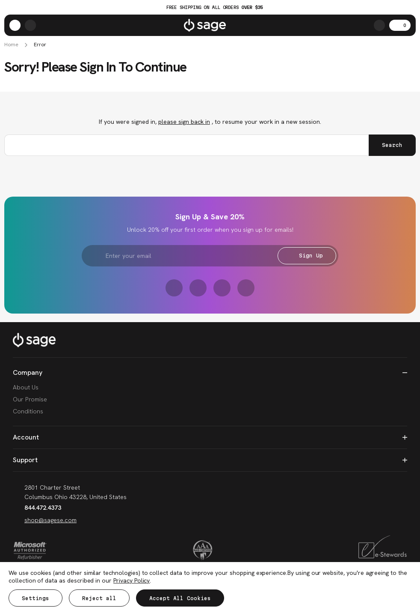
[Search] (379, 25)
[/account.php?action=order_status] (30, 25)
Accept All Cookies (180, 598)
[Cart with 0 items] (400, 25)
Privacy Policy (131, 580)
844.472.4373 (37, 507)
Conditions (28, 411)
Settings (35, 598)
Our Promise (30, 399)
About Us (25, 387)
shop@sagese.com (45, 520)
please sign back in (184, 122)
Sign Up (307, 255)
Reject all (99, 598)
